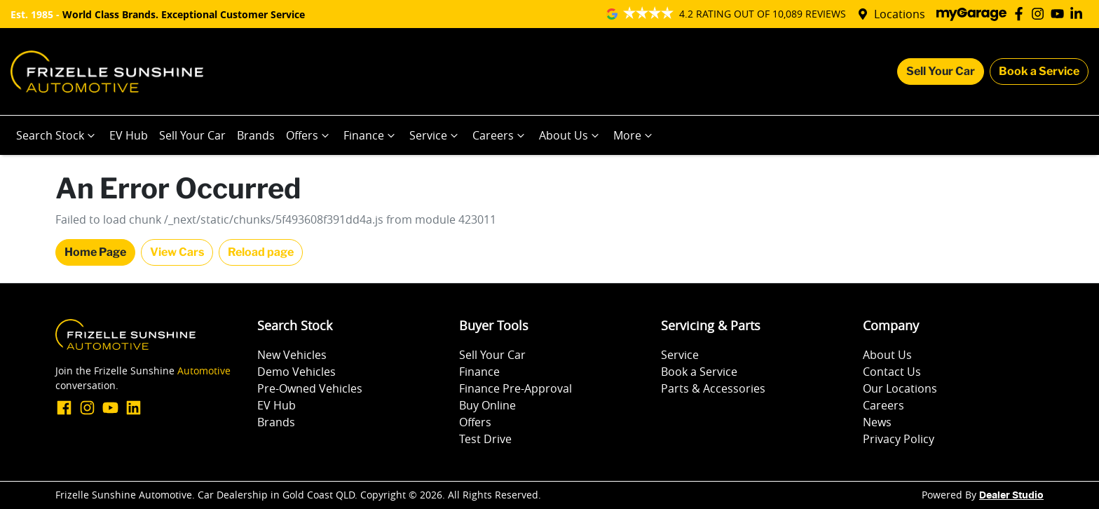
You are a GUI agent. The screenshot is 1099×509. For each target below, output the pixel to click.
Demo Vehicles (296, 371)
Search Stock (57, 135)
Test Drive (485, 439)
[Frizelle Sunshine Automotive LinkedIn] (1079, 13)
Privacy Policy (898, 439)
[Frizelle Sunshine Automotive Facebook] (1021, 13)
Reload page (261, 252)
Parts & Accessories (713, 388)
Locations (899, 14)
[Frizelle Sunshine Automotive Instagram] (1040, 13)
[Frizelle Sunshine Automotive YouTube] (1060, 13)
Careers (500, 135)
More (634, 135)
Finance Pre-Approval (515, 388)
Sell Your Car (940, 71)
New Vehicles (292, 354)
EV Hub (128, 135)
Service (435, 135)
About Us (570, 135)
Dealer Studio (1011, 496)
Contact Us (892, 371)
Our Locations (900, 388)
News (877, 422)
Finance (370, 135)
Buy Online (487, 405)
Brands (256, 135)
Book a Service (1039, 71)
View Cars (177, 252)
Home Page (95, 252)
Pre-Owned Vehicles (309, 388)
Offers (309, 135)
